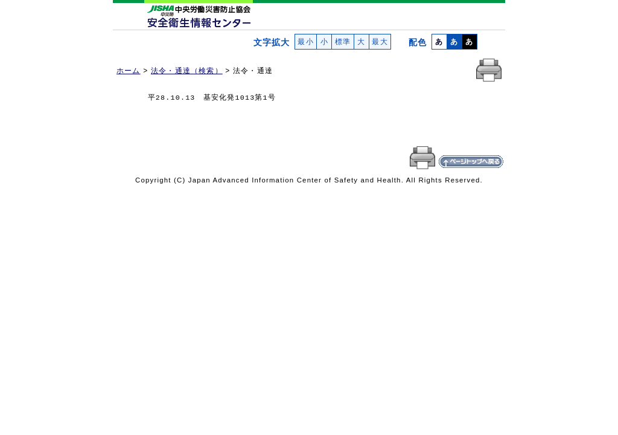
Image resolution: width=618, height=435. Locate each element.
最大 (379, 41)
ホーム (128, 70)
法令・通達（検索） (187, 70)
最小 (305, 41)
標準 (342, 41)
